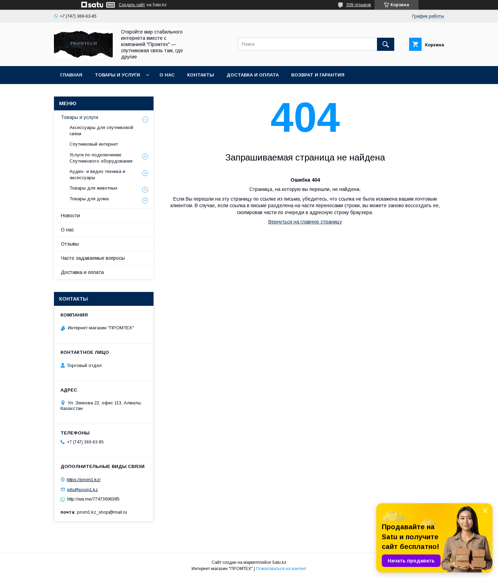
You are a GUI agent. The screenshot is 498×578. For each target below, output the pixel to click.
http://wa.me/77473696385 (93, 499)
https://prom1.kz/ (84, 479)
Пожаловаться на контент (281, 568)
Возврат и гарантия (317, 74)
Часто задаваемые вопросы (93, 258)
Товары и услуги (117, 74)
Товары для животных (94, 188)
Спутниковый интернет (94, 144)
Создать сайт (132, 4)
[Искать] (385, 44)
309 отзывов (358, 4)
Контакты (200, 74)
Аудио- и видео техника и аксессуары (97, 174)
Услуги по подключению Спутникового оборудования (101, 158)
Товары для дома (89, 198)
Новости (70, 215)
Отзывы (70, 244)
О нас (167, 74)
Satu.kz (279, 562)
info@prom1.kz (82, 489)
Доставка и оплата (253, 74)
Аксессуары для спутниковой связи (101, 130)
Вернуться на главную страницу (305, 221)
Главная (71, 74)
